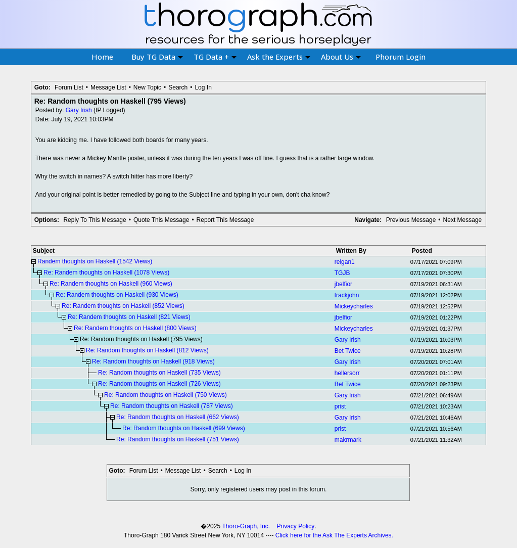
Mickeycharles (354, 306)
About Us (341, 57)
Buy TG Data (157, 57)
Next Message (462, 219)
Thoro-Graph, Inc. (246, 526)
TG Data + (215, 57)
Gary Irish (79, 110)
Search (177, 87)
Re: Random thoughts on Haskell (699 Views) (183, 428)
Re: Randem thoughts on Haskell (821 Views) (129, 317)
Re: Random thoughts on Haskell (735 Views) (159, 372)
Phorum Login (400, 57)
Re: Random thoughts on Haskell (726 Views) (159, 383)
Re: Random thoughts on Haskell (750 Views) (165, 394)
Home (102, 57)
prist (340, 406)
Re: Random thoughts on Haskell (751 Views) (177, 439)
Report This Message (225, 219)
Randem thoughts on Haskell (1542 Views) (94, 261)
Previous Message (411, 219)
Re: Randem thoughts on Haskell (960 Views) (111, 283)
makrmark (348, 439)
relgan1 (345, 261)
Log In (203, 87)
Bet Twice (348, 350)
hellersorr (347, 373)
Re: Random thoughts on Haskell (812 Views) (147, 350)
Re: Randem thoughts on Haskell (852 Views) (123, 305)
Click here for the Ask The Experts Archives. (334, 535)
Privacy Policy (296, 526)
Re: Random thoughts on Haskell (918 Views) (153, 361)
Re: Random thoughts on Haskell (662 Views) (177, 417)
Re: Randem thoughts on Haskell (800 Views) (135, 328)
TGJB (342, 273)
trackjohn (347, 295)
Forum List (69, 87)
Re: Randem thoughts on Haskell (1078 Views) (106, 272)
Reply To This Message (94, 219)
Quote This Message (161, 219)
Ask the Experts (278, 57)
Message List (108, 87)
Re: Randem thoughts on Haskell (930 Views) (117, 294)
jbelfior (343, 284)
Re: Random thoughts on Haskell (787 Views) (171, 405)
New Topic (147, 87)
